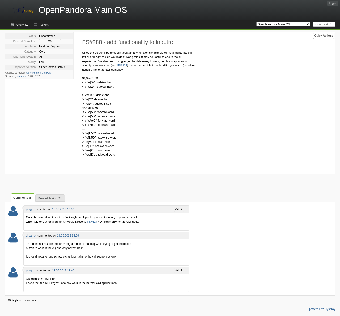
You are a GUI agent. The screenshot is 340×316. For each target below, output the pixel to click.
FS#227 (122, 65)
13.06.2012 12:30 (63, 209)
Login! (333, 3)
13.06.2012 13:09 (68, 235)
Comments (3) (22, 197)
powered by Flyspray (322, 309)
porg (29, 209)
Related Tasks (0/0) (50, 198)
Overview (22, 24)
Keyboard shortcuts (22, 300)
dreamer (21, 76)
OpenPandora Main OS (38, 72)
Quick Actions (323, 35)
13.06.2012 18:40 (63, 270)
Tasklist (43, 24)
